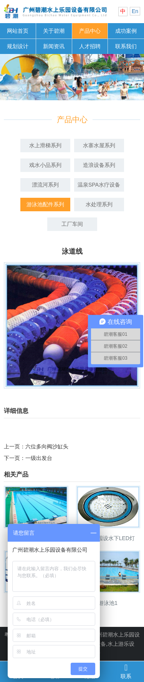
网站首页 (17, 31)
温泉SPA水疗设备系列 (99, 187)
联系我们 (126, 46)
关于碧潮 (54, 31)
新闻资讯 (54, 46)
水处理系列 (99, 204)
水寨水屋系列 (99, 145)
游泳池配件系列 (45, 204)
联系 (126, 671)
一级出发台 (38, 458)
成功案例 (126, 31)
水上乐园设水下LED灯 (108, 538)
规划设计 (17, 46)
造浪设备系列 (99, 165)
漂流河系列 (45, 185)
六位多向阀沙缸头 (46, 446)
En (135, 11)
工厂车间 (72, 224)
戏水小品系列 (45, 165)
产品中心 (90, 31)
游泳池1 (108, 603)
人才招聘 (90, 46)
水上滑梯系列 (45, 145)
